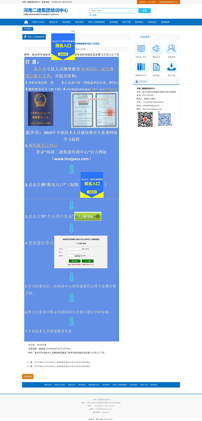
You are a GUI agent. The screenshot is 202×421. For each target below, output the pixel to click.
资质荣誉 (79, 22)
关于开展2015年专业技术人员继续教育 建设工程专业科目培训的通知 (62, 366)
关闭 (70, 34)
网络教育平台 (141, 68)
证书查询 (152, 2)
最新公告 (53, 22)
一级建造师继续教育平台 (168, 2)
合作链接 (113, 22)
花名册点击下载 (110, 54)
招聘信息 (152, 22)
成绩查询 (142, 2)
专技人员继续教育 (96, 22)
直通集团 (165, 22)
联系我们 (139, 22)
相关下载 (126, 22)
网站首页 (48, 385)
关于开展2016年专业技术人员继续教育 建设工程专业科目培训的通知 (62, 362)
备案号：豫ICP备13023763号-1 (101, 419)
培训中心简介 (38, 22)
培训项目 (66, 22)
